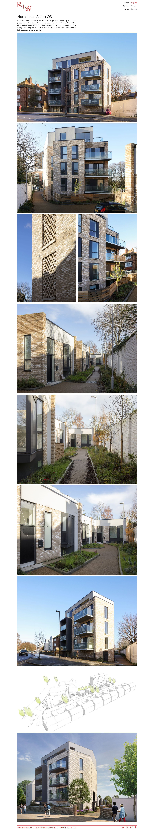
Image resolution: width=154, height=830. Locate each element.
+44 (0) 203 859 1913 (68, 827)
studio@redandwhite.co (46, 827)
